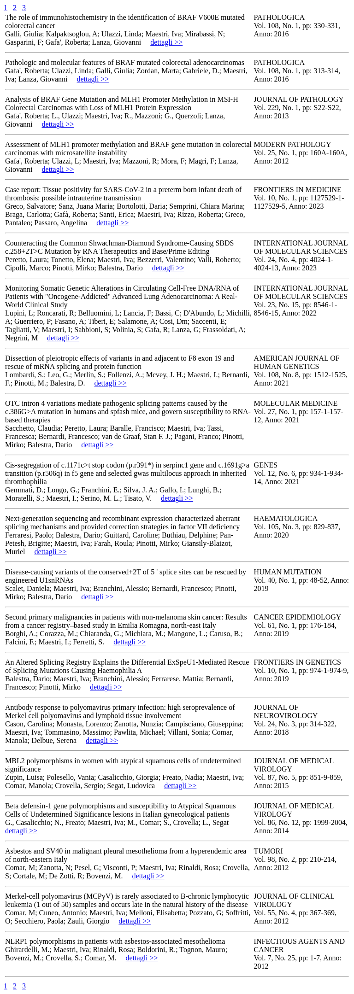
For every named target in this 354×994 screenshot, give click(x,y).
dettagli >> (166, 42)
